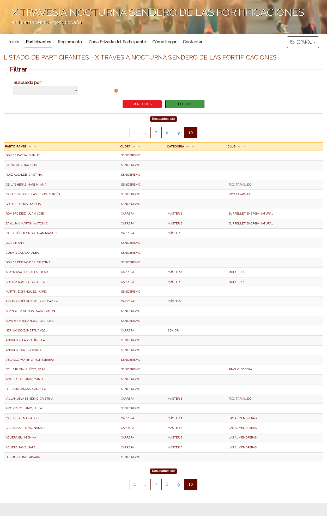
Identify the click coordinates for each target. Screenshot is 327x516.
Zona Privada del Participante (117, 41)
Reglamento (70, 41)
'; (163, 17)
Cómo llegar (164, 41)
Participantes (38, 41)
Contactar (192, 41)
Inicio (14, 41)
